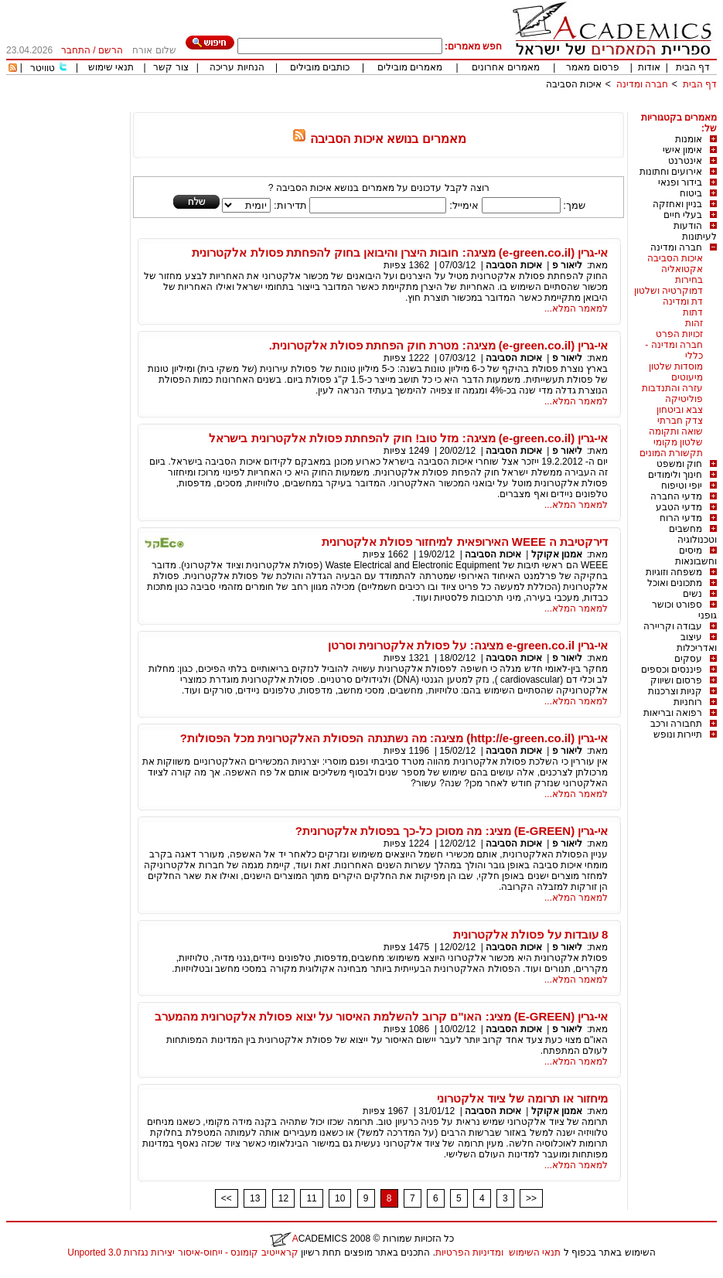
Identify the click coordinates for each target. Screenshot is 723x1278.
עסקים (688, 658)
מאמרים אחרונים (505, 67)
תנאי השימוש (535, 1252)
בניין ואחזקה (677, 204)
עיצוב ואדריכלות (697, 642)
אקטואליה (682, 269)
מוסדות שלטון (676, 366)
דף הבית (693, 67)
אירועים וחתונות (670, 171)
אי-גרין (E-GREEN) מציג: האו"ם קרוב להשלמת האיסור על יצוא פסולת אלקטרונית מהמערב (381, 1016)
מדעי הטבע (679, 507)
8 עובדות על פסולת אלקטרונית (530, 934)
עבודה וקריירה (672, 626)
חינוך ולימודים (675, 474)
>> (531, 1198)
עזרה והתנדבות (672, 388)
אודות (649, 67)
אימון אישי (682, 150)
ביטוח (691, 193)
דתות (693, 312)
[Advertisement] (435, 106)
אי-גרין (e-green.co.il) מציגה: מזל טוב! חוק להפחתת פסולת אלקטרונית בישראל (408, 438)
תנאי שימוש (111, 67)
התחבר (75, 50)
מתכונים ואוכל (674, 583)
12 (283, 1198)
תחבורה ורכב (676, 723)
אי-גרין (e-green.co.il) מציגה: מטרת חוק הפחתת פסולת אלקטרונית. (439, 345)
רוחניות (688, 702)
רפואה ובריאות (672, 712)
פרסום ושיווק (676, 680)
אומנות (688, 139)
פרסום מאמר (592, 67)
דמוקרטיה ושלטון (668, 290)
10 (340, 1198)
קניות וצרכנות (675, 691)
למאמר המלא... (576, 308)
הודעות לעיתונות (695, 231)
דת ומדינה (683, 301)
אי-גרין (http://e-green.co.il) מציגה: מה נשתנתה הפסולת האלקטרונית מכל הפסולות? (394, 738)
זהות (694, 323)
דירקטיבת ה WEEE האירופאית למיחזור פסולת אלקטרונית (465, 541)
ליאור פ (567, 265)
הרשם (110, 50)
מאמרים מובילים (409, 67)
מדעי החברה (676, 496)
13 (255, 1198)
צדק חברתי (680, 420)
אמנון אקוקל (556, 554)
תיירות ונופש (677, 734)
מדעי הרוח (681, 518)
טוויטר (42, 68)
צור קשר (170, 67)
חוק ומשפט (679, 463)
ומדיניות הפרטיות (469, 1252)
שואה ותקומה (676, 431)
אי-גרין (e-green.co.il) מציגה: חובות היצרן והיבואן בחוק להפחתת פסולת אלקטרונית (400, 252)
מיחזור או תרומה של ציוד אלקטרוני (523, 1098)
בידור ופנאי (680, 182)
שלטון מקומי (678, 442)
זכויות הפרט (679, 334)
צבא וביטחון (679, 409)
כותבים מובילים (320, 67)
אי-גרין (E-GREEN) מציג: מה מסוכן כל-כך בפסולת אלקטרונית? (452, 830)
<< (226, 1198)
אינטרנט (685, 160)
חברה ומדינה (642, 84)
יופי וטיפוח (681, 485)
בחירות (689, 279)
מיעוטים (687, 377)
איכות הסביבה (574, 84)
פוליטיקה (684, 399)
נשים (692, 593)
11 (311, 1198)
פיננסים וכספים (671, 669)
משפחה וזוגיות (674, 572)
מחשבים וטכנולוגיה (693, 534)
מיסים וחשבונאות (696, 556)
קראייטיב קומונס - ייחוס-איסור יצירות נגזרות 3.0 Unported (182, 1252)
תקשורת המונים (671, 453)
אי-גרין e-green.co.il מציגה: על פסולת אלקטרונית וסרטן (468, 645)
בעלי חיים (682, 215)
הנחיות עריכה (237, 67)
